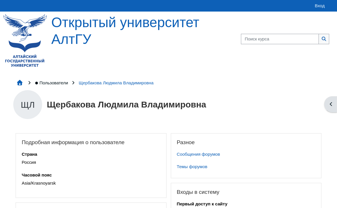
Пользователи (51, 82)
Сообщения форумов (198, 154)
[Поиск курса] (280, 39)
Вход (320, 5)
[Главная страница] (25, 40)
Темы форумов (192, 166)
